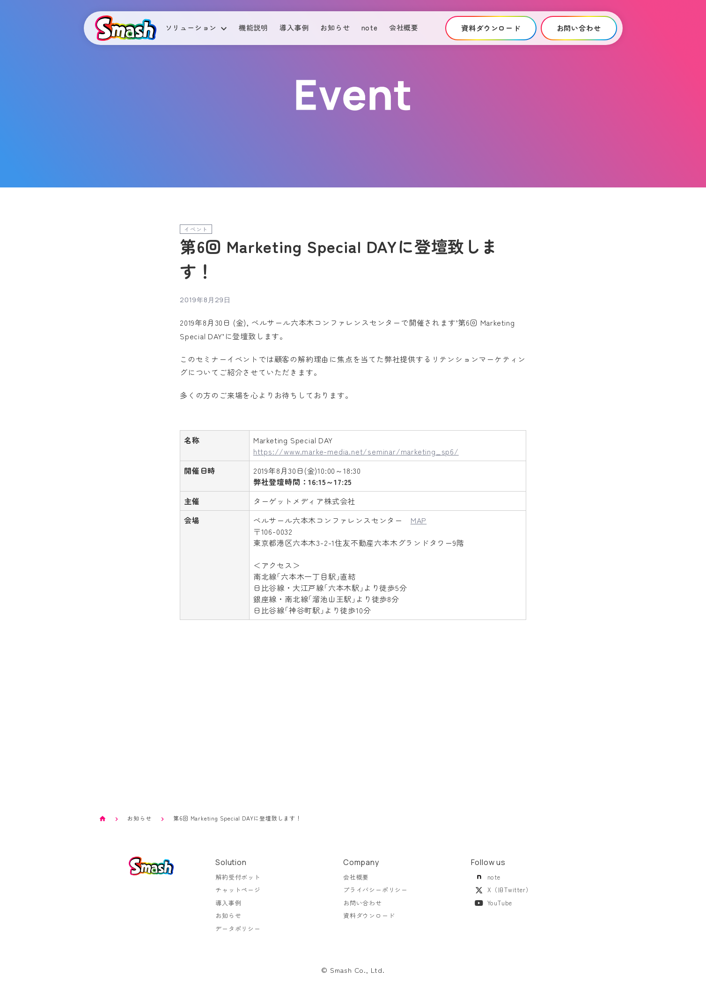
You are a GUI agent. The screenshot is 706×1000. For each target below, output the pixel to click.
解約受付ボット (238, 882)
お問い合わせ (362, 908)
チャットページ (238, 895)
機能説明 (253, 27)
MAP (419, 520)
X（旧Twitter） (501, 895)
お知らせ (335, 27)
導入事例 (294, 27)
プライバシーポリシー (375, 895)
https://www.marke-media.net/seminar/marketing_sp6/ (356, 451)
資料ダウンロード (369, 921)
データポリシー (238, 934)
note (369, 27)
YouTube (492, 908)
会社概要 (404, 27)
